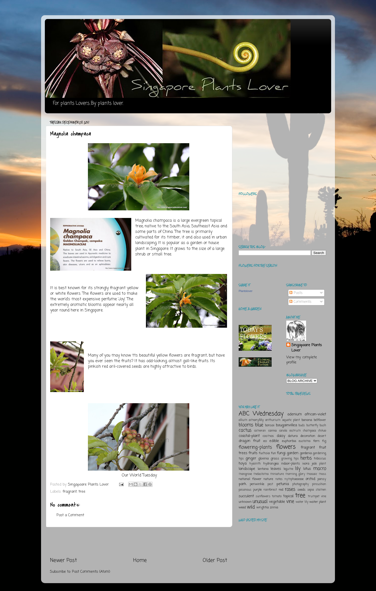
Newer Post (63, 560)
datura (293, 436)
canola (283, 431)
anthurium (272, 420)
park (242, 484)
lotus (307, 469)
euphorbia (289, 441)
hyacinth (255, 463)
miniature (277, 474)
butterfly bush (316, 425)
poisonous (245, 490)
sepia (310, 490)
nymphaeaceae (294, 479)
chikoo (322, 431)
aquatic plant (291, 420)
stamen (321, 490)
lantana (263, 469)
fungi (281, 453)
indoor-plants (290, 463)
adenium (294, 414)
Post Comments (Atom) (91, 572)
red (281, 489)
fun (273, 453)
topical (288, 496)
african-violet (315, 414)
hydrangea (271, 463)
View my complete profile (301, 360)
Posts (296, 293)
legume (288, 469)
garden (292, 453)
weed (242, 507)
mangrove (245, 474)
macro (319, 468)
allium (243, 420)
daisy (281, 436)
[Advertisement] (138, 542)
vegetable (277, 502)
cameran (260, 431)
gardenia (306, 453)
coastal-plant (249, 436)
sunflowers (263, 496)
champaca (309, 431)
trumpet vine (317, 496)
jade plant (319, 463)
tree (82, 491)
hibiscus (320, 458)
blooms (246, 425)
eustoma (304, 441)
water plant (317, 502)
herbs (306, 458)
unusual (260, 501)
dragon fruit (249, 441)
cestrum (295, 431)
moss (322, 474)
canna (272, 430)
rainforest (270, 490)
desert (322, 436)
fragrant (70, 491)
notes (279, 479)
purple (257, 489)
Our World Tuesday (139, 475)
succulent (246, 496)
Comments (300, 302)
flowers (286, 446)
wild (251, 507)
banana (307, 420)
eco (265, 441)
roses (290, 489)
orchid (310, 479)
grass (275, 458)
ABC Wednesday (261, 413)
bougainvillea (286, 425)
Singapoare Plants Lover (306, 348)
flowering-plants (255, 447)
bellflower (320, 420)
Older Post (215, 560)
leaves (276, 469)
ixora (305, 463)
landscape (247, 469)
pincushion (319, 484)
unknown (245, 502)
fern (316, 441)
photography (300, 484)
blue (259, 425)
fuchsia (264, 453)
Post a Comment (70, 515)
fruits (253, 453)
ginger (251, 458)
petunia (282, 484)
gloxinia (263, 458)
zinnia (274, 507)
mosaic (312, 474)
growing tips (290, 458)
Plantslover (245, 290)
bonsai (269, 425)
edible (274, 441)
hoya (243, 463)
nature (268, 479)
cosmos (268, 436)
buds (301, 425)
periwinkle (257, 484)
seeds (301, 489)
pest (270, 484)
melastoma (261, 474)
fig (324, 441)
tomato (276, 496)
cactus (245, 430)
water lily (302, 502)
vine (290, 501)
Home (140, 560)
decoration (307, 436)
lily (297, 468)
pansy (321, 479)
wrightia (262, 507)
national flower (250, 479)
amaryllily (256, 420)
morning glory (295, 474)
